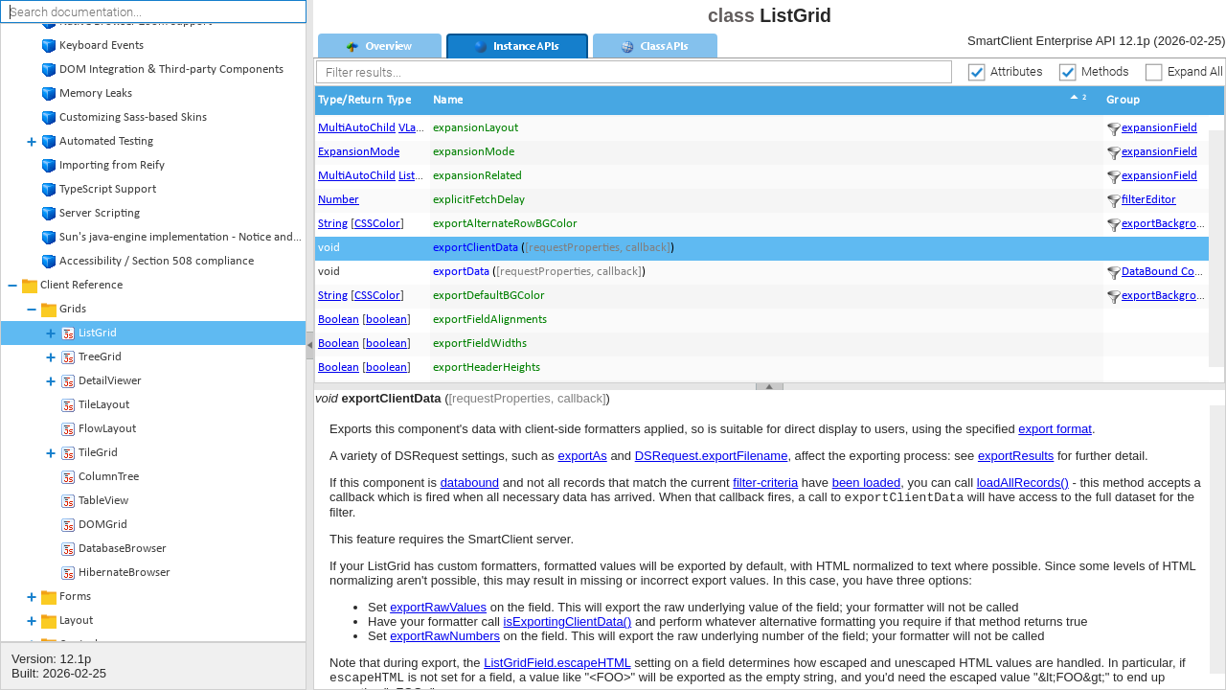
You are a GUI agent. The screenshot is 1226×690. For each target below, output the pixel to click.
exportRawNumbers (445, 638)
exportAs (581, 455)
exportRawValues (438, 609)
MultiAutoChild (357, 128)
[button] (372, 100)
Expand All (1195, 70)
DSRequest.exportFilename (711, 455)
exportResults (1016, 455)
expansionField (1159, 128)
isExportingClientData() (568, 623)
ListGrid (417, 176)
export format (1055, 429)
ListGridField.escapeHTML (557, 664)
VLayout (418, 128)
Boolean (338, 319)
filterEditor (1149, 200)
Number (338, 200)
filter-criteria (765, 482)
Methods (1105, 70)
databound (470, 482)
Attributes (1016, 70)
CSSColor (377, 224)
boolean (386, 319)
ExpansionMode (358, 152)
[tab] (380, 46)
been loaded (866, 482)
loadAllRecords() (1023, 482)
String (333, 224)
